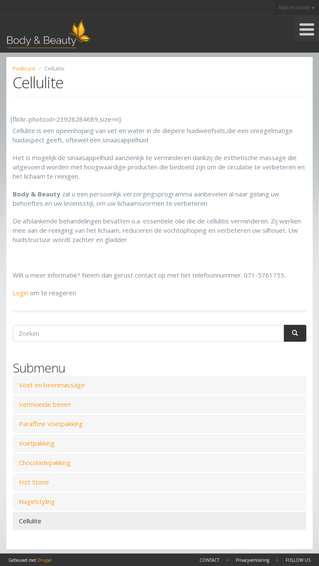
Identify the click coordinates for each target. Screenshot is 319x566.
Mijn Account (297, 7)
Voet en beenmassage (52, 385)
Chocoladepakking (45, 462)
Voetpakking (37, 443)
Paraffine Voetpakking (51, 423)
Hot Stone (34, 482)
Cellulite (30, 521)
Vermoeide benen (45, 404)
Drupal (45, 560)
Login (20, 292)
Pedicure (24, 68)
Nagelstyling (37, 501)
